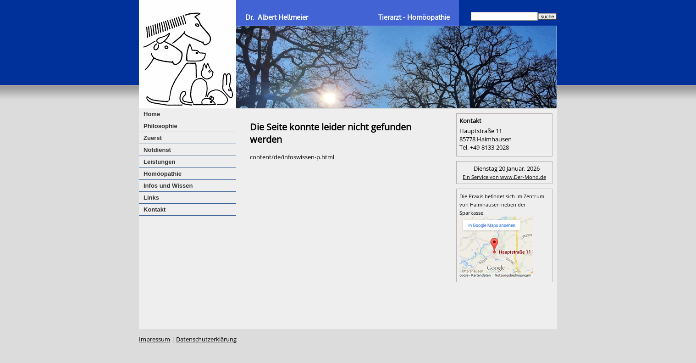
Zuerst (153, 137)
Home (152, 114)
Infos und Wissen (168, 185)
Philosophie (160, 126)
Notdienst (157, 149)
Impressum (154, 339)
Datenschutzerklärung (206, 339)
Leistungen (159, 161)
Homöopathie (163, 173)
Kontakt (155, 209)
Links (151, 197)
